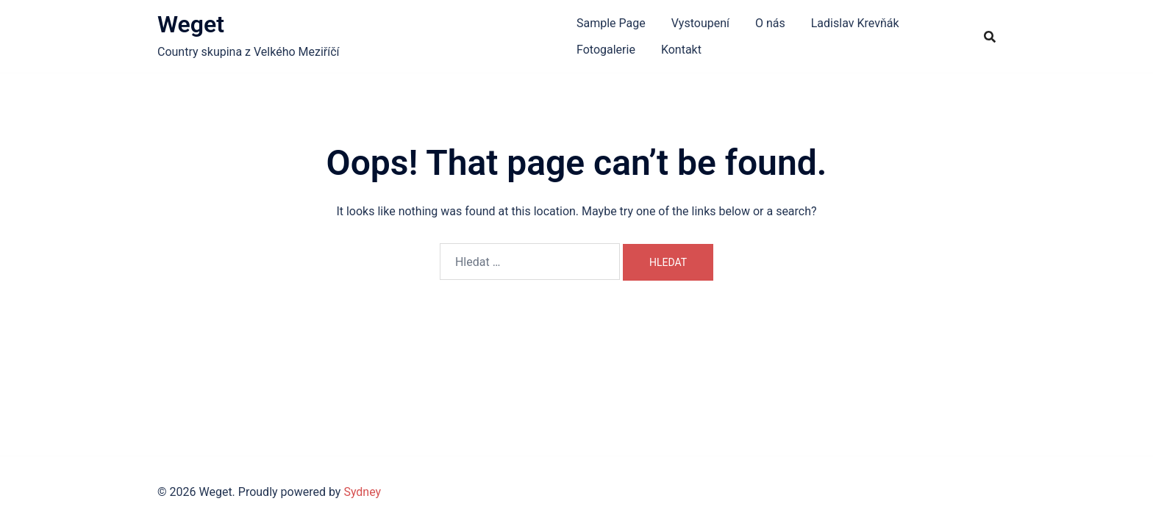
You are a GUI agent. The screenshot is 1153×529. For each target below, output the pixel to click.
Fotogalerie (605, 50)
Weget (190, 24)
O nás (770, 23)
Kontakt (681, 50)
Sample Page (611, 23)
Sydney (362, 492)
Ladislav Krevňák (855, 23)
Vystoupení (700, 23)
